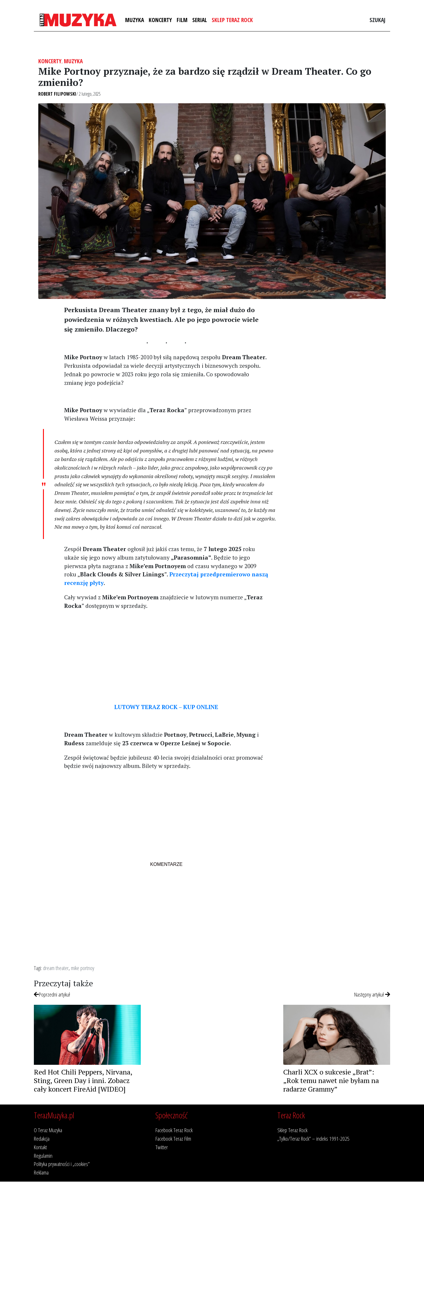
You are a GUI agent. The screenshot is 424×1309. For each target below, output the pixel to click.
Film (182, 20)
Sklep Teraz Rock (232, 20)
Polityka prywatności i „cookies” (62, 1164)
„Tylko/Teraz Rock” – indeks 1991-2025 (313, 1138)
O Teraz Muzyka (48, 1130)
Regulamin (43, 1156)
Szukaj (377, 20)
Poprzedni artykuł (52, 994)
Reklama (41, 1172)
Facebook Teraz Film (173, 1138)
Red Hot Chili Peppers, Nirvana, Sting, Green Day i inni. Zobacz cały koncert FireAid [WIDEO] (83, 1080)
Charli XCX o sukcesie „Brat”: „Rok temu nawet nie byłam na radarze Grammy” (331, 1080)
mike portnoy (82, 968)
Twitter (161, 1147)
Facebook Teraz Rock (174, 1130)
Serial (199, 20)
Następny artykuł (372, 994)
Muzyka (134, 20)
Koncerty (160, 20)
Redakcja (41, 1138)
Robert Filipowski (57, 94)
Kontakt (40, 1147)
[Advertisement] (166, 656)
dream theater (56, 968)
